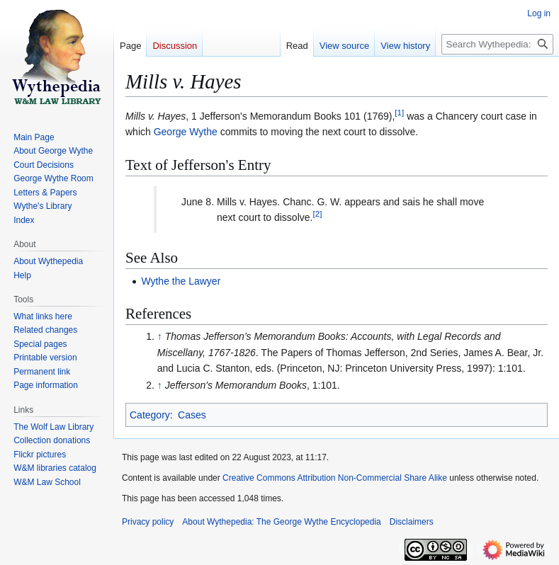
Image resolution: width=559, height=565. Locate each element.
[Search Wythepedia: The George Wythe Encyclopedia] (497, 44)
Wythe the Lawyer (180, 281)
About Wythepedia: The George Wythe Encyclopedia (281, 522)
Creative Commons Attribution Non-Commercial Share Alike (334, 478)
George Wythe (186, 131)
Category (150, 415)
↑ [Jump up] (159, 336)
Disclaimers (412, 522)
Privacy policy (148, 522)
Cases (192, 415)
